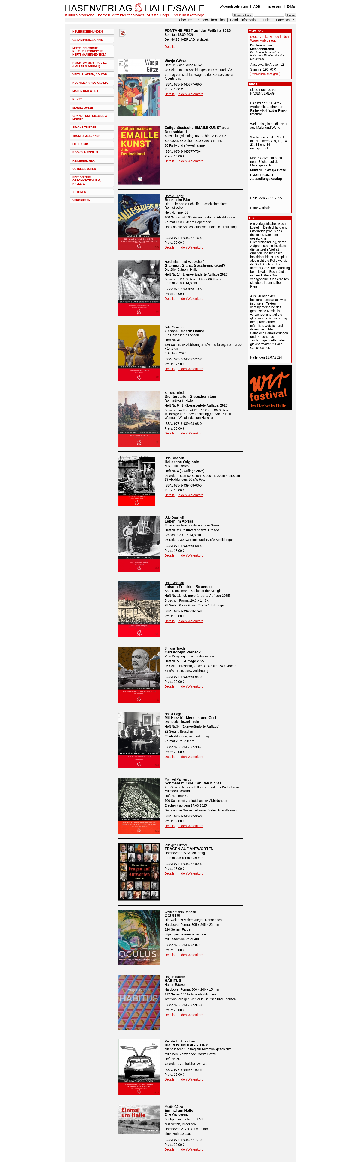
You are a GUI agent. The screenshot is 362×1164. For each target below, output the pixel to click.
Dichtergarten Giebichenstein (190, 396)
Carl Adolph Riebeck (183, 652)
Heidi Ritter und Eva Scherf (184, 262)
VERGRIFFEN (81, 200)
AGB (256, 6)
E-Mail (291, 6)
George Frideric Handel (185, 331)
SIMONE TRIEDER (84, 127)
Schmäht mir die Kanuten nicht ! (193, 783)
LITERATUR (80, 144)
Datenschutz (285, 20)
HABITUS (173, 981)
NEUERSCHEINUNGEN (87, 31)
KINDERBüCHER (83, 160)
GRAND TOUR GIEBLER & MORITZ (89, 117)
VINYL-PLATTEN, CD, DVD (89, 74)
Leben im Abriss (179, 521)
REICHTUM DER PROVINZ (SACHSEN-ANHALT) (89, 64)
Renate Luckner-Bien (180, 1041)
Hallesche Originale (182, 462)
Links (267, 20)
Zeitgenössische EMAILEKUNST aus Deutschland (197, 130)
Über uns (185, 20)
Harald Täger (174, 196)
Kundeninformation (211, 20)
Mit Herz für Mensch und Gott (190, 718)
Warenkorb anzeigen (265, 74)
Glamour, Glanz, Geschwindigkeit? (195, 265)
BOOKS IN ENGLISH (85, 152)
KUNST (77, 99)
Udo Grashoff (174, 458)
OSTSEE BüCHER (84, 169)
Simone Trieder (176, 393)
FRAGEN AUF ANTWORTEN (189, 849)
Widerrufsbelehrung (234, 6)
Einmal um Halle (179, 1110)
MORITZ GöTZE (82, 107)
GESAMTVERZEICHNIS (87, 40)
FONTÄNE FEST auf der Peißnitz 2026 (198, 31)
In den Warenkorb (190, 94)
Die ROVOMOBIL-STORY (186, 1045)
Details (170, 46)
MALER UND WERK (85, 91)
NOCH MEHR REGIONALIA (90, 82)
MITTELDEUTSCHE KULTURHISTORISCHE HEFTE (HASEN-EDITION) (89, 51)
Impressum (273, 6)
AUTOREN (79, 192)
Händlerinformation (243, 20)
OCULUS (172, 916)
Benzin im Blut (177, 200)
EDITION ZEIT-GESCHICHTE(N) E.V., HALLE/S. (86, 180)
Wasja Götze (176, 61)
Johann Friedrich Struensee (189, 587)
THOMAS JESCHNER (86, 135)
